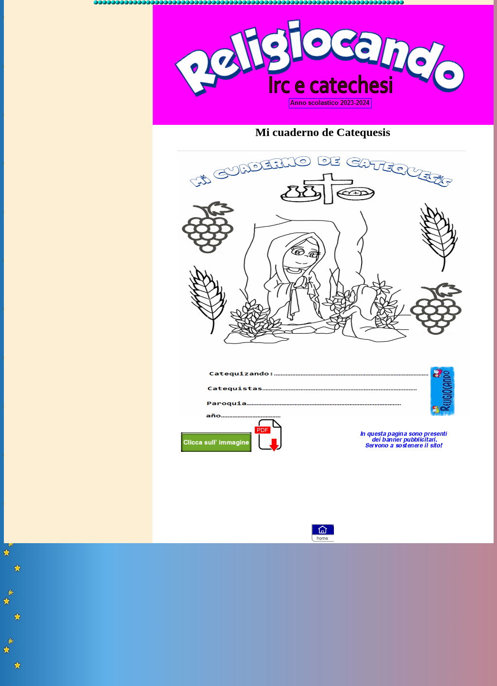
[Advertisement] (78, 152)
